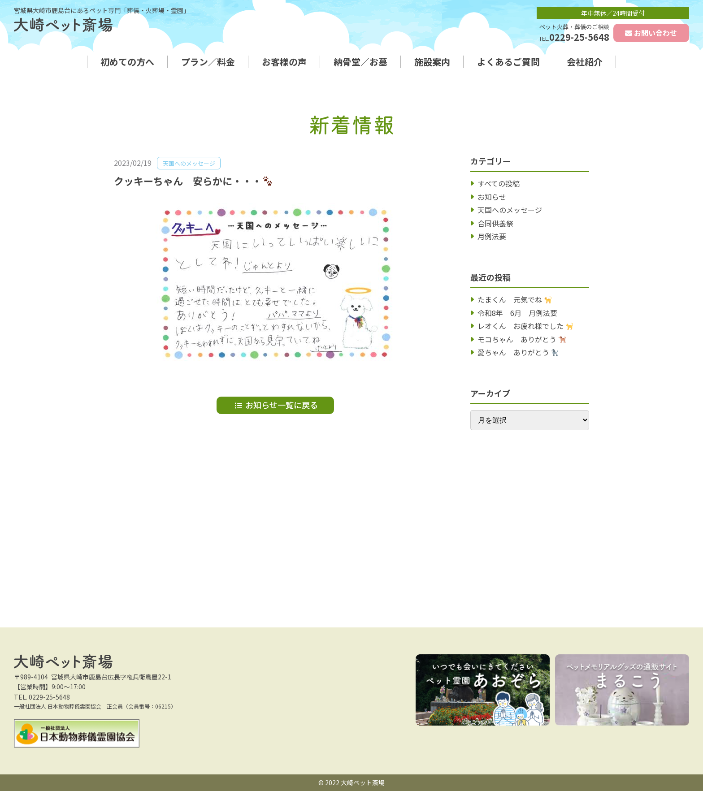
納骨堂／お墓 (360, 62)
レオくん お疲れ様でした (525, 325)
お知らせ (491, 196)
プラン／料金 (208, 62)
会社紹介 (585, 62)
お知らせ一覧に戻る (281, 405)
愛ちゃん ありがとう (518, 352)
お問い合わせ (655, 32)
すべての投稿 (498, 183)
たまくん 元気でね (514, 299)
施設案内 (432, 62)
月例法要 (491, 236)
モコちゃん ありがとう (521, 339)
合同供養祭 (495, 223)
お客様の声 (284, 62)
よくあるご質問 (508, 62)
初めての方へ (127, 62)
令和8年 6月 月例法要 (517, 312)
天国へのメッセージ (509, 209)
